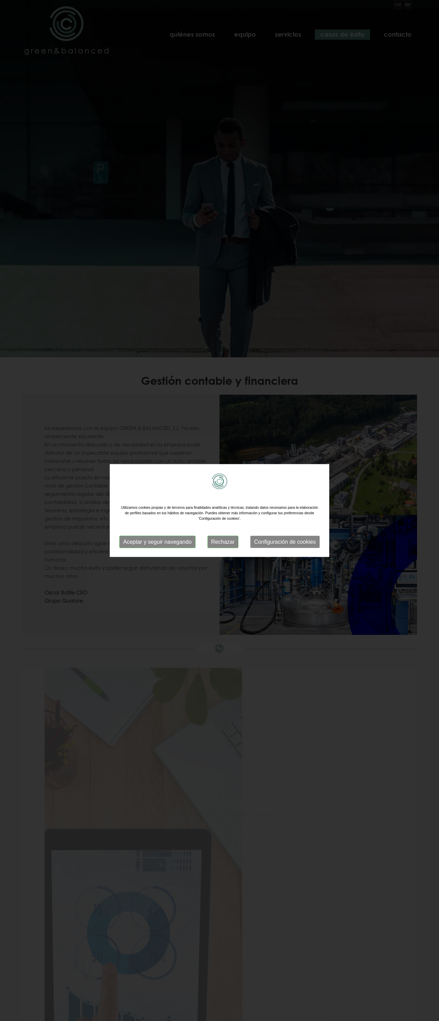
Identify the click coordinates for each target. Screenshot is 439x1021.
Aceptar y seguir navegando (157, 542)
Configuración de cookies (285, 542)
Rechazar (223, 542)
